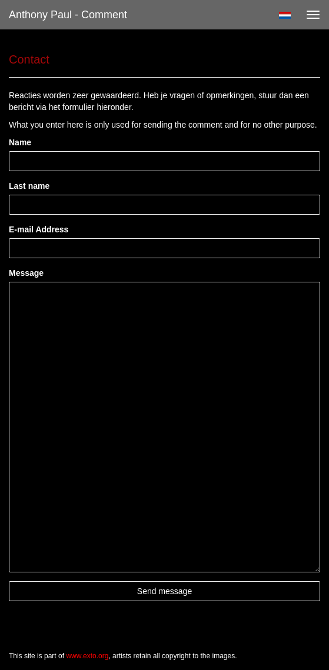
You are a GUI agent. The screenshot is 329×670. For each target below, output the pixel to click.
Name (20, 142)
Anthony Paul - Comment (68, 15)
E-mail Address (38, 229)
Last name (29, 186)
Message (26, 273)
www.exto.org (87, 656)
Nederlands (284, 15)
